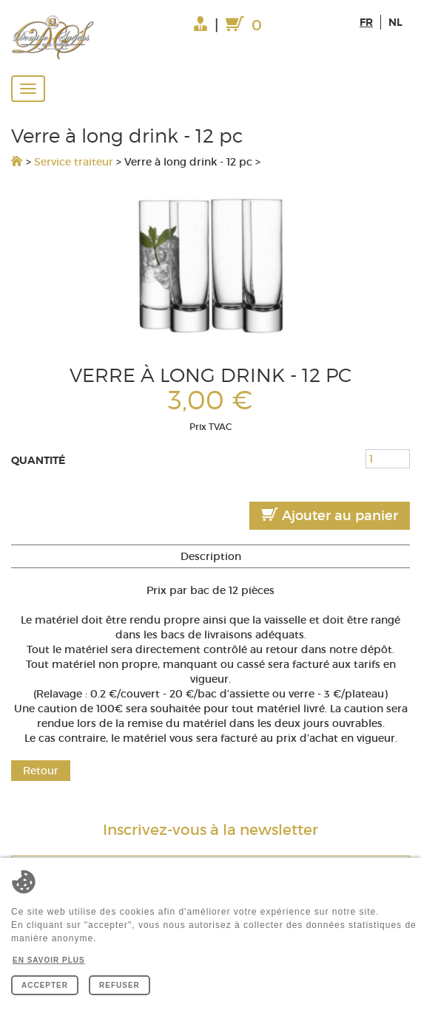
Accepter (44, 985)
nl (395, 22)
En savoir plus (49, 960)
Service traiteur (73, 161)
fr (366, 22)
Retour (40, 770)
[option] (210, 265)
